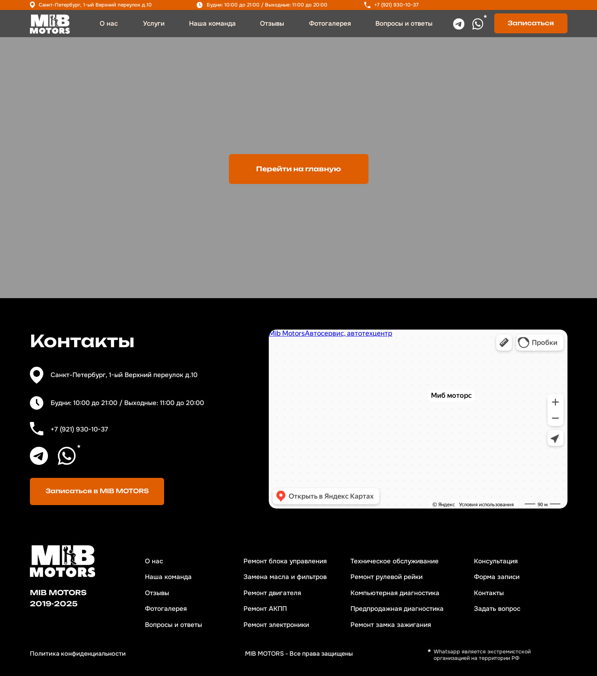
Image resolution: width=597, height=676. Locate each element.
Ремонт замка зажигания (390, 625)
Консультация (496, 561)
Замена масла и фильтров (285, 577)
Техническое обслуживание (394, 561)
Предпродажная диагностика (397, 609)
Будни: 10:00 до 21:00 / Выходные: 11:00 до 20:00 (267, 5)
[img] (50, 24)
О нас (109, 24)
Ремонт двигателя (272, 593)
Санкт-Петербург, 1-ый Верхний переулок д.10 (95, 5)
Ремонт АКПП (265, 609)
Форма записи (497, 577)
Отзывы (272, 24)
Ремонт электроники (276, 625)
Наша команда (212, 24)
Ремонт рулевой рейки (386, 577)
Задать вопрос (497, 609)
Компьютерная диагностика (394, 593)
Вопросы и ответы (404, 24)
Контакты (489, 593)
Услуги (153, 24)
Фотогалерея (330, 24)
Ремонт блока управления (285, 561)
